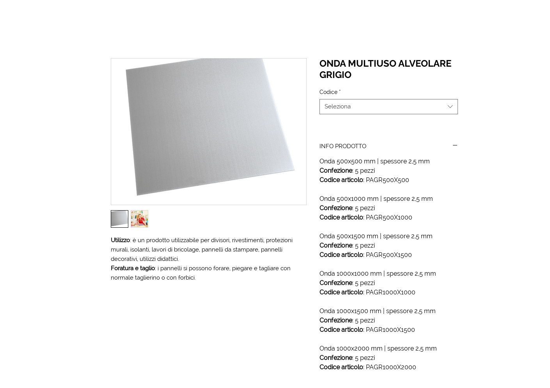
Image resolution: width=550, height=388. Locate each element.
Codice (330, 92)
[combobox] (388, 106)
